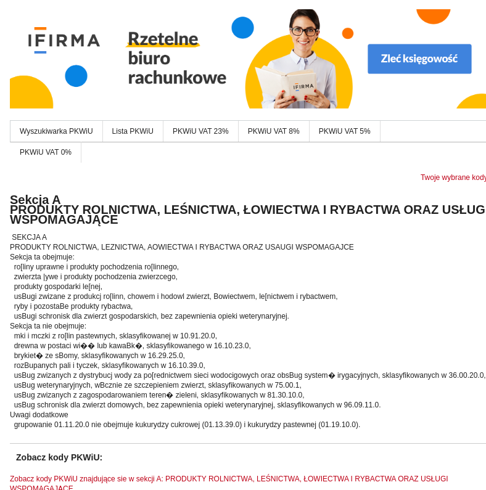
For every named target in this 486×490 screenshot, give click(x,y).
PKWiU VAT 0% (46, 152)
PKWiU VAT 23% (201, 131)
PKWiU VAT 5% (345, 131)
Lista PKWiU (133, 131)
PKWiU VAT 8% (274, 131)
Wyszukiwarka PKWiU (56, 131)
